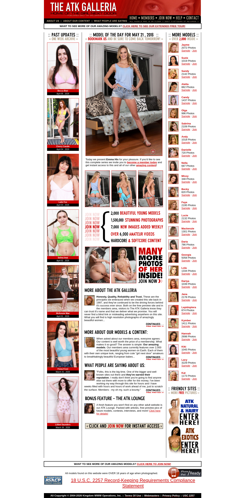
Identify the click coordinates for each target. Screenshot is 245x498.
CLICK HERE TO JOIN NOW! (154, 464)
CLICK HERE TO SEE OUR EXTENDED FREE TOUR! (154, 26)
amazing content (146, 165)
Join (194, 50)
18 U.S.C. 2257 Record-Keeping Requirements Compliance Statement (133, 483)
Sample (185, 50)
